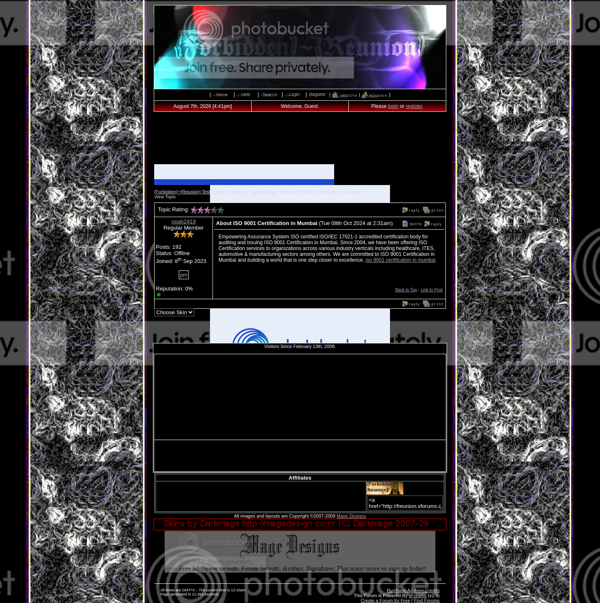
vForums (418, 595)
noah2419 (184, 221)
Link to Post (431, 290)
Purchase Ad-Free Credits (413, 590)
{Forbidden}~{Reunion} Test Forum (189, 191)
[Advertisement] (300, 140)
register (414, 106)
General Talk (264, 191)
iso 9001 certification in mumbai (400, 260)
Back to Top (406, 290)
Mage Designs (351, 515)
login (393, 106)
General (238, 191)
